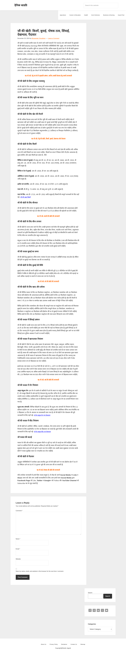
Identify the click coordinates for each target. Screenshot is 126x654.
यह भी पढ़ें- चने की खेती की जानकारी (48, 281)
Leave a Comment (53, 38)
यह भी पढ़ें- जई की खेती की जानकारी (48, 380)
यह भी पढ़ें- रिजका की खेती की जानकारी (48, 470)
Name (18, 539)
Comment (19, 510)
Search (90, 592)
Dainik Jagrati (21, 5)
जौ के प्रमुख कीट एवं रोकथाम (43, 432)
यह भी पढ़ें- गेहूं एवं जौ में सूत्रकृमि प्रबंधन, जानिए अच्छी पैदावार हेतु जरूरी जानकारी (48, 75)
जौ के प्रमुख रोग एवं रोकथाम (43, 415)
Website (18, 559)
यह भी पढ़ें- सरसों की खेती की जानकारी (48, 216)
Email (18, 549)
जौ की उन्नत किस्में (26, 197)
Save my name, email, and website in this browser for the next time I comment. (40, 571)
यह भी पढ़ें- (48, 138)
